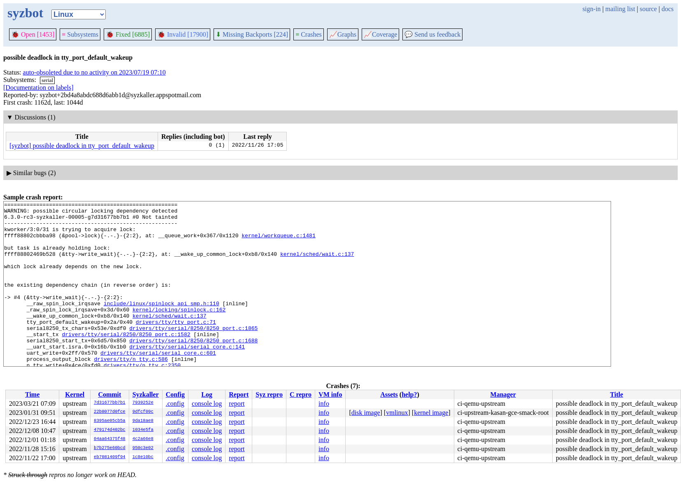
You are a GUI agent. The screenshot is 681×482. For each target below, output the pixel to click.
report (236, 403)
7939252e (142, 403)
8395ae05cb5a (110, 421)
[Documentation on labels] (38, 87)
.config (175, 403)
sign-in (591, 8)
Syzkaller (145, 394)
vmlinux (397, 412)
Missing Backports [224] (252, 34)
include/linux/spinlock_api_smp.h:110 (161, 324)
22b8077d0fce (110, 412)
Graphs (342, 34)
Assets (389, 394)
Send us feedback (432, 34)
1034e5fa (142, 430)
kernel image (431, 412)
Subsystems (80, 34)
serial (47, 80)
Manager (503, 394)
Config (175, 394)
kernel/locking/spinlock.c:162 (178, 331)
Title (616, 394)
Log (206, 394)
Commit (109, 394)
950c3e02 (142, 448)
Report (239, 394)
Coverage (380, 34)
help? (409, 394)
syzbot (25, 12)
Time (32, 394)
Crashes (308, 34)
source (648, 8)
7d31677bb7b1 (110, 403)
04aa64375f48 (110, 439)
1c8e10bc (142, 457)
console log (207, 403)
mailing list (620, 8)
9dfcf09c (142, 412)
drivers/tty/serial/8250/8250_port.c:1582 (126, 361)
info (323, 403)
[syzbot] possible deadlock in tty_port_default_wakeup (81, 145)
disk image (365, 412)
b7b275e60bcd (110, 448)
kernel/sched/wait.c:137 (317, 265)
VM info (330, 394)
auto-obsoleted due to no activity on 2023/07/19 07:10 (94, 72)
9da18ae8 (142, 421)
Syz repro (269, 394)
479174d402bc (110, 430)
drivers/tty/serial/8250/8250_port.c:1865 (193, 354)
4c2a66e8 (142, 439)
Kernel (74, 394)
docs (668, 8)
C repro (300, 394)
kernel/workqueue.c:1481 (278, 242)
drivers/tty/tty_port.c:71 (176, 346)
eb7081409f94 (110, 457)
